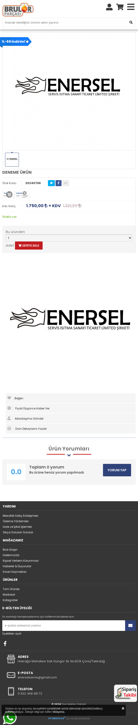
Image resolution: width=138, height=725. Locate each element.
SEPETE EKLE (28, 246)
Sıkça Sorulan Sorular (18, 532)
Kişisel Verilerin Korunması (21, 561)
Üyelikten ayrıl (11, 633)
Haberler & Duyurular (17, 566)
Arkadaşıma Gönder (25, 418)
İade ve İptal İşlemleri (17, 527)
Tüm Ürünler (11, 589)
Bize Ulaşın (10, 550)
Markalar (9, 595)
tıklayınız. (59, 711)
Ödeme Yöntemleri (16, 521)
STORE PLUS (56, 718)
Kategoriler (10, 600)
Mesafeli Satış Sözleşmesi (20, 516)
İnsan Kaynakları (14, 572)
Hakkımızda (11, 555)
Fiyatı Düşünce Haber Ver (28, 408)
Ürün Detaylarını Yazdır (27, 429)
